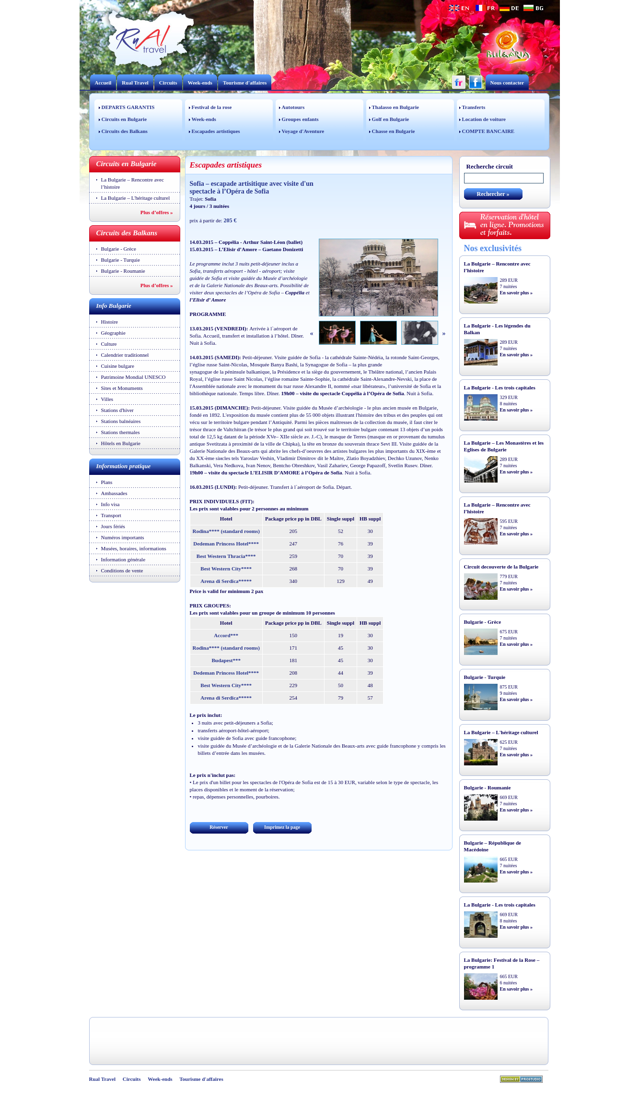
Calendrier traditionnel (125, 355)
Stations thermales (120, 432)
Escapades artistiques (216, 131)
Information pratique (123, 466)
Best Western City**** (226, 568)
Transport (111, 515)
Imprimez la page (282, 827)
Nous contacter (507, 82)
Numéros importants (122, 537)
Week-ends (200, 82)
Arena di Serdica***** (226, 581)
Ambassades (114, 493)
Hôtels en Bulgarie (120, 443)
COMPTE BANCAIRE (488, 131)
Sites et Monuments (122, 388)
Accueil (103, 82)
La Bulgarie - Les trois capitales (499, 387)
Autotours (293, 107)
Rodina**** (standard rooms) (226, 531)
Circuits (168, 82)
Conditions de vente (122, 570)
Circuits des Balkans (125, 131)
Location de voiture (484, 119)
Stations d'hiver (117, 410)
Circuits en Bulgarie (124, 119)
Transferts (474, 107)
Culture (109, 344)
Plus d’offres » (156, 212)
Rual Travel (135, 82)
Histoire (109, 322)
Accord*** (226, 635)
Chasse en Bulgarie (393, 131)
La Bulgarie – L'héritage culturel (135, 198)
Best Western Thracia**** (226, 556)
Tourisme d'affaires (245, 82)
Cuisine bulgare (117, 366)
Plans (107, 482)
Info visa (110, 504)
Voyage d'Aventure (303, 131)
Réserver (218, 827)
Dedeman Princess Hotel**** (226, 543)
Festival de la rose (212, 107)
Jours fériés (113, 526)
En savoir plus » (516, 292)
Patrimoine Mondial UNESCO (133, 377)
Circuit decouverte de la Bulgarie (501, 566)
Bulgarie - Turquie (120, 260)
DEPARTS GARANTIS (128, 107)
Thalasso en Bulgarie (395, 107)
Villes (107, 399)
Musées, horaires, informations (133, 548)
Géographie (113, 333)
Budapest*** (226, 660)
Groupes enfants (300, 119)
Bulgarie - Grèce (118, 249)
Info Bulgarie (113, 305)
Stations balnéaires (121, 421)
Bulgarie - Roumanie (123, 271)
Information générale (123, 559)
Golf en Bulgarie (390, 119)
